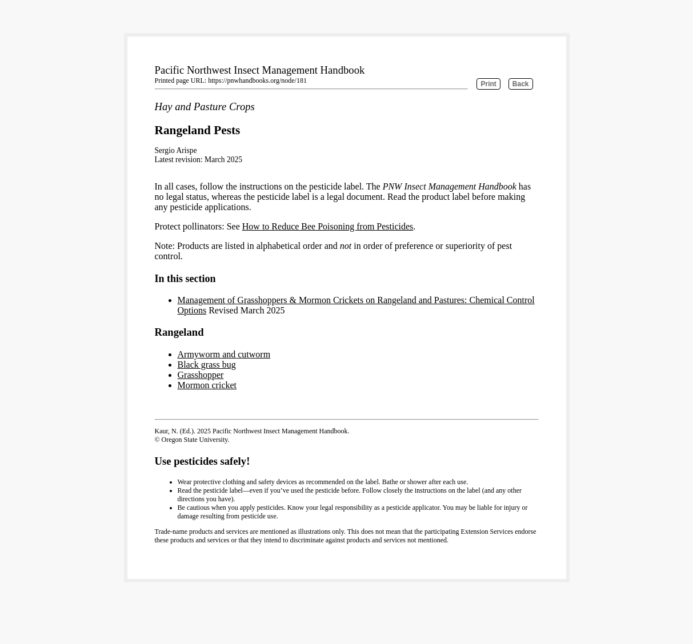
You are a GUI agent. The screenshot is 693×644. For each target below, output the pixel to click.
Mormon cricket (207, 385)
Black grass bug (207, 364)
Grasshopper (201, 375)
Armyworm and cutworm (224, 354)
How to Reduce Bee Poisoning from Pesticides (328, 226)
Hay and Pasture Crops (205, 106)
